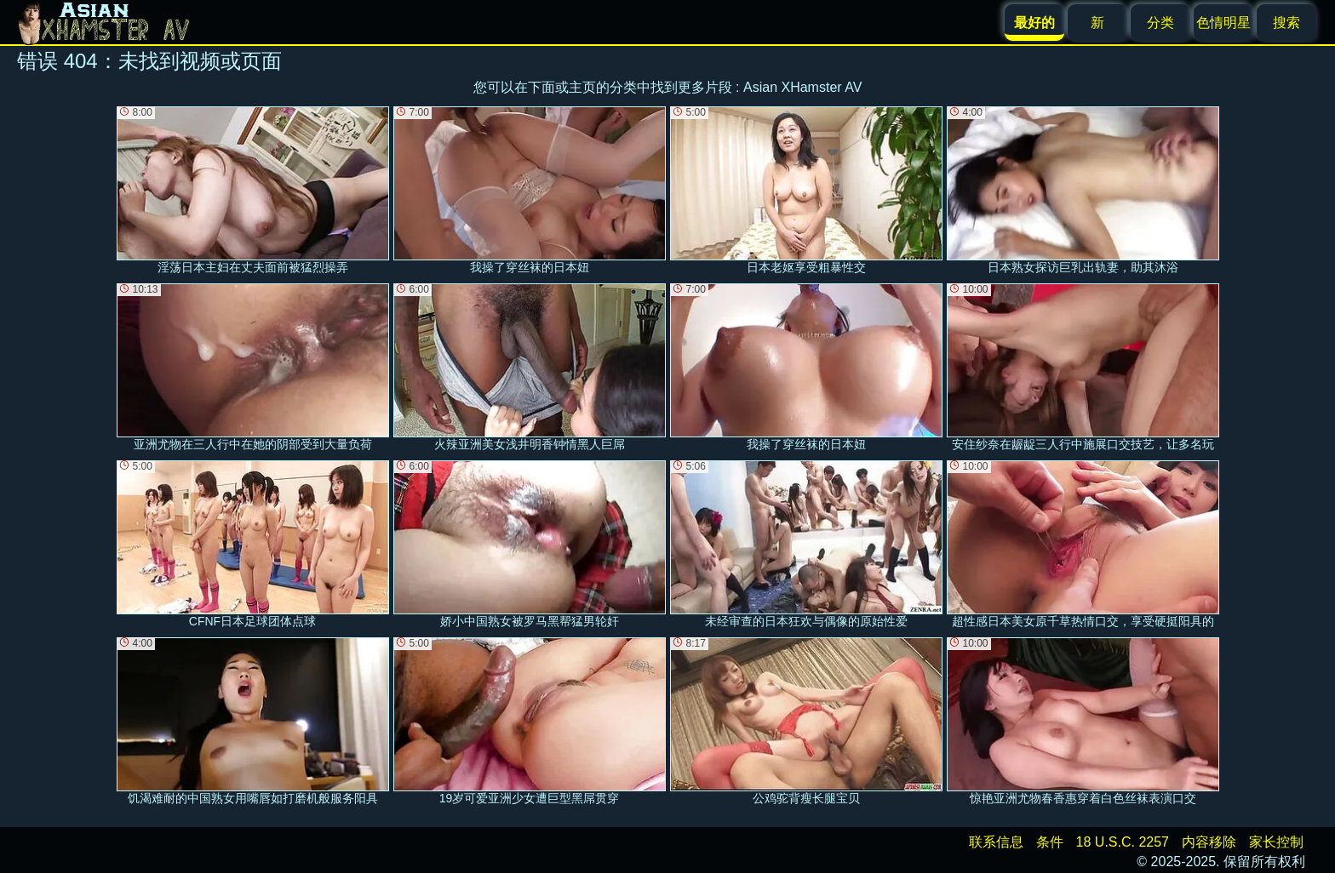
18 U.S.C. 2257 (1122, 842)
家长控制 (1276, 842)
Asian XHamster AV (802, 87)
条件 (1049, 842)
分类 (1160, 22)
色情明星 (1223, 22)
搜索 (1286, 22)
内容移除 (1209, 842)
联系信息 (996, 842)
